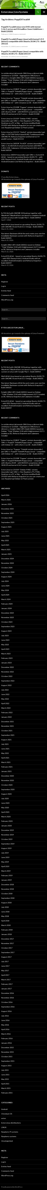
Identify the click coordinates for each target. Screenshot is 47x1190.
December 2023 (7, 613)
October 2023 (6, 622)
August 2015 (6, 1065)
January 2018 (6, 934)
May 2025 (5, 540)
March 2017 (6, 979)
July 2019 (5, 853)
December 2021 (7, 721)
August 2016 (6, 1011)
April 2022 (5, 703)
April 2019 (5, 866)
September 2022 (7, 681)
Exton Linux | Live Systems (14, 12)
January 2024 (6, 608)
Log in (3, 286)
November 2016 (7, 998)
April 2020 (5, 812)
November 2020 (7, 780)
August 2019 (6, 848)
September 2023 (7, 626)
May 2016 (5, 1025)
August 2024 (6, 577)
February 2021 (7, 767)
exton (3, 1118)
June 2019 (5, 857)
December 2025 (7, 509)
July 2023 (5, 635)
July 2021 (5, 744)
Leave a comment (20, 34)
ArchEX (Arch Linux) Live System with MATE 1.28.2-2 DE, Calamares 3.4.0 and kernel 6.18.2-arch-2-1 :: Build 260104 (23, 148)
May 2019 (5, 862)
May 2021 (5, 753)
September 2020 (7, 789)
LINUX (3, 1127)
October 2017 (6, 948)
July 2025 (5, 531)
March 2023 (6, 654)
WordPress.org (7, 300)
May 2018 (5, 916)
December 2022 (7, 667)
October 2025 (6, 518)
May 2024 (5, 590)
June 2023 (5, 640)
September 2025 (7, 522)
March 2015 (6, 1088)
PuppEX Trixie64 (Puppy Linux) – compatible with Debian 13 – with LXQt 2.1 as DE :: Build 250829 (21, 92)
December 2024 (7, 558)
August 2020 (6, 794)
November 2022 (7, 672)
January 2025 (6, 554)
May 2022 (5, 699)
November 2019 (7, 835)
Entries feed (6, 291)
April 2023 (5, 649)
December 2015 (7, 1047)
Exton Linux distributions (11, 1123)
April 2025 (5, 545)
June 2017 (5, 966)
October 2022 (6, 676)
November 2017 (7, 943)
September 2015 (7, 1061)
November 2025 (7, 513)
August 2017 (6, 957)
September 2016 (7, 1007)
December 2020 (7, 776)
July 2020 (5, 798)
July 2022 (5, 690)
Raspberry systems (8, 1136)
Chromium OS (6, 1114)
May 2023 (5, 644)
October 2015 (6, 1056)
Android (4, 1109)
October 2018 (6, 893)
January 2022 (6, 717)
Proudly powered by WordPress (12, 1187)
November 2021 (7, 726)
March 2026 (6, 500)
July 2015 (5, 1070)
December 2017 (7, 939)
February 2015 (7, 1093)
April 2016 (5, 1029)
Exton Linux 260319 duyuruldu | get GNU (17, 155)
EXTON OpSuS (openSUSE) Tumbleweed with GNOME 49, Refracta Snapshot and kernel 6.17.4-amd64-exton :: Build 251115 (22, 136)
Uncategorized (7, 1141)
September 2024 (7, 572)
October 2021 (6, 730)
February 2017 (7, 984)
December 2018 (7, 884)
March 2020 (6, 817)
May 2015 (5, 1079)
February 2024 (7, 604)
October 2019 (6, 839)
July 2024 (5, 581)
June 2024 (5, 586)
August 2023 (6, 631)
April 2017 (5, 975)
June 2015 (5, 1075)
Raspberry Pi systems (9, 1132)
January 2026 (6, 504)
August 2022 (6, 685)
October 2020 (6, 785)
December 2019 (7, 830)
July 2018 (5, 907)
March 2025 (6, 549)
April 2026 (5, 495)
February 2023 (7, 658)
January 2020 (6, 826)
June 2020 (5, 803)
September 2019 (7, 844)
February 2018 (7, 930)
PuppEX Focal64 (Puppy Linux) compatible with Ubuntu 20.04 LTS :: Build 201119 (22, 52)
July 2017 (5, 961)
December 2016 (7, 993)
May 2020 (5, 807)
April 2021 (5, 758)
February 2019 (7, 875)
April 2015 (5, 1084)
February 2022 (7, 712)
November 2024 (7, 563)
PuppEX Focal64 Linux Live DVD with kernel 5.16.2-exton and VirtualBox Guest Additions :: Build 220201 (22, 29)
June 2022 (5, 694)
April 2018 (5, 921)
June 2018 (5, 912)
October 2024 (6, 568)
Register (4, 282)
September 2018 (7, 898)
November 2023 (7, 617)
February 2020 (7, 821)
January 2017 (6, 989)
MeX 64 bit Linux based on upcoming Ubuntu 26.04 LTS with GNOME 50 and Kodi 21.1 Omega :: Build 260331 (22, 225)
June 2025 (5, 536)
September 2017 (7, 952)
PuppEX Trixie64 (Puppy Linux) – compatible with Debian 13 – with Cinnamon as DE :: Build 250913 (23, 101)
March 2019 (6, 871)
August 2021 (6, 740)
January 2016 (6, 1043)
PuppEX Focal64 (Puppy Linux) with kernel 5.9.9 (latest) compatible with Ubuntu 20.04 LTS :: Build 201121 (23, 41)
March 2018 (6, 925)
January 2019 (6, 880)
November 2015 (7, 1052)
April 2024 (5, 595)
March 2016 (6, 1034)
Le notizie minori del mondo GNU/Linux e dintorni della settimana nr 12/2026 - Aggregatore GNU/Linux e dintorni (22, 75)
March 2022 (6, 708)
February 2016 (7, 1038)
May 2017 (5, 970)
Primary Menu (44, 12)
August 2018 (6, 903)
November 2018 (7, 889)
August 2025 (6, 527)
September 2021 (7, 735)
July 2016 (5, 1016)
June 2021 (5, 749)
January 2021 (6, 771)
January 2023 (6, 663)
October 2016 (6, 1002)
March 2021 (6, 762)
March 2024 (6, 599)
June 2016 (5, 1020)
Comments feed (7, 295)
